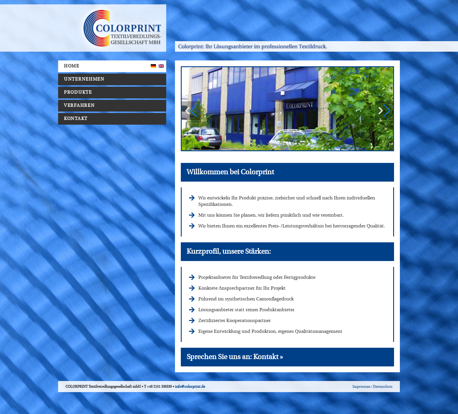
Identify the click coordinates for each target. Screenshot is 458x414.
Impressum (361, 386)
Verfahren (81, 106)
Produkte (79, 92)
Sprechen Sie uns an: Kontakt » (235, 357)
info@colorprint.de (190, 386)
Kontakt (76, 118)
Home (71, 66)
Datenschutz (383, 386)
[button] (384, 110)
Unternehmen (85, 79)
